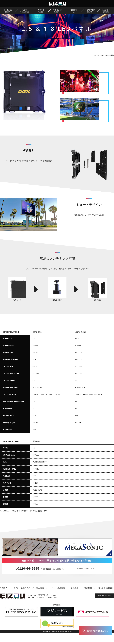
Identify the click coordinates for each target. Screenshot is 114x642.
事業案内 (4, 597)
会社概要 (74, 597)
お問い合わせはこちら (85, 577)
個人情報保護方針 (105, 597)
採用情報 (88, 597)
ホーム (96, 55)
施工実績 (40, 597)
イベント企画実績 (57, 597)
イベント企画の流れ (21, 597)
